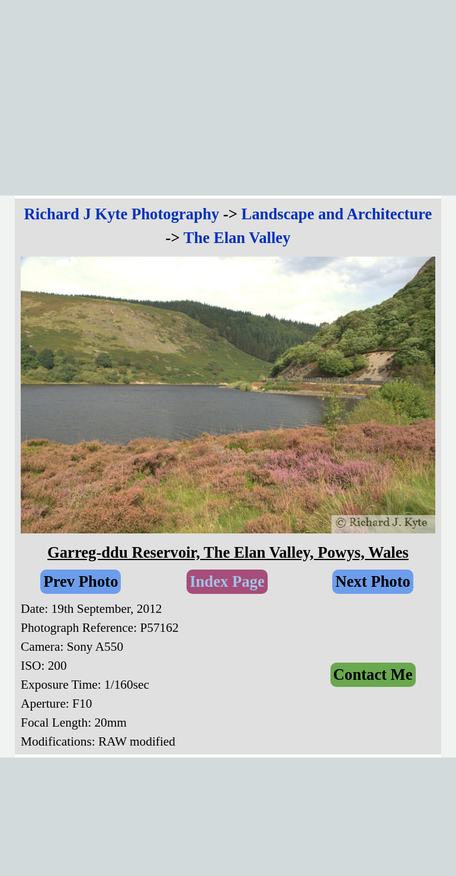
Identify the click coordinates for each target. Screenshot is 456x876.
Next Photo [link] (372, 581)
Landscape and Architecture (337, 214)
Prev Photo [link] (80, 581)
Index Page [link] (227, 581)
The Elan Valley (237, 238)
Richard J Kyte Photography (122, 214)
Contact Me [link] (373, 674)
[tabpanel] (228, 226)
